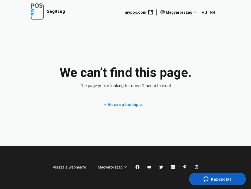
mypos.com (139, 12)
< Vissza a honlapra (125, 104)
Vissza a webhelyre (71, 167)
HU (204, 12)
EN (212, 12)
